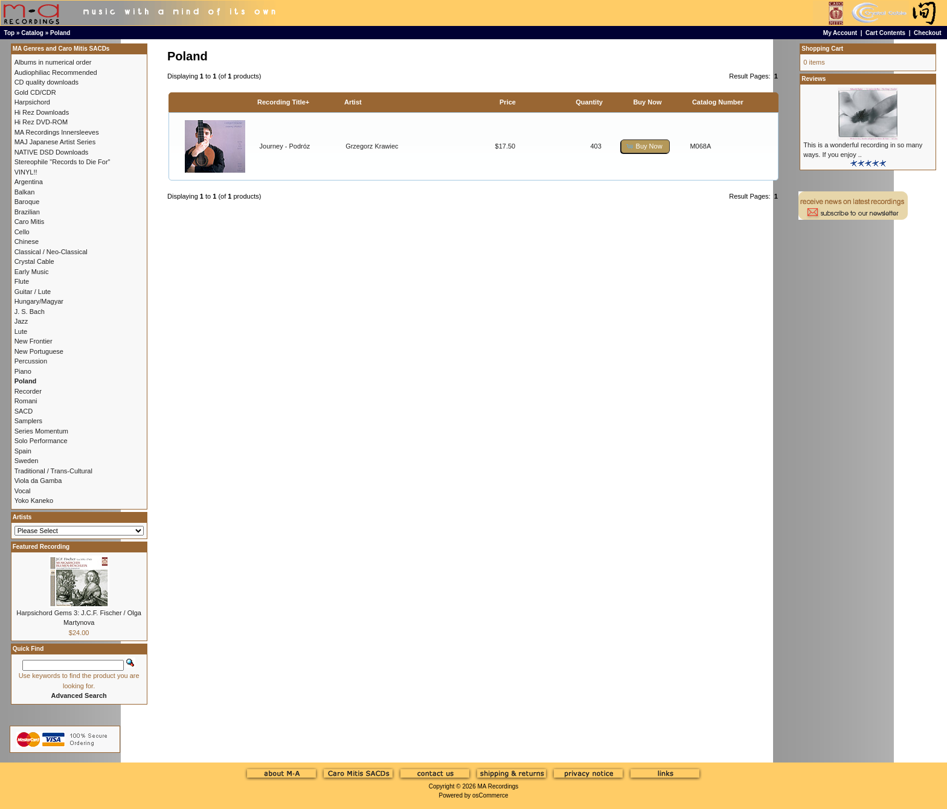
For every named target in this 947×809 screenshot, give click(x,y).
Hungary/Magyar (38, 301)
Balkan (24, 192)
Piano (22, 371)
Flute (21, 281)
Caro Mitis (29, 221)
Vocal (22, 490)
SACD (23, 411)
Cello (22, 231)
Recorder (28, 391)
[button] (645, 146)
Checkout (928, 33)
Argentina (28, 181)
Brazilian (27, 212)
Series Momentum (41, 431)
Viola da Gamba (38, 480)
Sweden (26, 460)
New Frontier (33, 341)
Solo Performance (41, 440)
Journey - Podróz (285, 146)
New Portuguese (38, 351)
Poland (60, 33)
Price (507, 102)
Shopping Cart (822, 48)
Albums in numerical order (53, 62)
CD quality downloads (46, 82)
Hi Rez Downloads (41, 112)
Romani (25, 401)
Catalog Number (717, 102)
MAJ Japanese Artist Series (55, 141)
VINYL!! (25, 172)
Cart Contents (885, 33)
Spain (22, 451)
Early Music (31, 271)
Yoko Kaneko (33, 500)
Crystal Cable (34, 261)
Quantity (589, 102)
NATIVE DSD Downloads (51, 152)
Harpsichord (32, 102)
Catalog (32, 33)
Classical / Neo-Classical (51, 251)
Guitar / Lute (32, 291)
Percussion (30, 361)
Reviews (813, 78)
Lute (20, 331)
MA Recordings (497, 786)
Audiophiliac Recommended (55, 72)
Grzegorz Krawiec (371, 146)
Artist (353, 102)
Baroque (27, 201)
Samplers (28, 420)
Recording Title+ (283, 102)
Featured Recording (41, 546)
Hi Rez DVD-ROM (41, 122)
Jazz (21, 321)
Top (9, 33)
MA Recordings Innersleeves (56, 132)
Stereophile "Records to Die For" (62, 161)
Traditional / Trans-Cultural (53, 471)
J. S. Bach (29, 311)
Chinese (26, 241)
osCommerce (490, 795)
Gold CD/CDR (35, 92)
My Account (840, 33)
